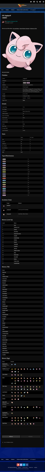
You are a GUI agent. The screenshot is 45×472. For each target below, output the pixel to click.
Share (11, 437)
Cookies (35, 467)
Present (4, 368)
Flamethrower (5, 314)
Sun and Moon (16, 28)
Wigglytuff (9, 213)
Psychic (4, 304)
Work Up (4, 272)
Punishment (4, 412)
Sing (15, 225)
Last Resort (4, 392)
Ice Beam (4, 280)
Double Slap (16, 237)
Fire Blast (4, 316)
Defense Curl (16, 227)
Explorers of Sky (33, 28)
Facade (3, 318)
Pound (15, 229)
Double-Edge (16, 263)
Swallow (15, 246)
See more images (5, 72)
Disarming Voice (17, 233)
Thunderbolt (4, 297)
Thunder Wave (5, 333)
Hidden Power (5, 276)
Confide (4, 354)
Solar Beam (4, 295)
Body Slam (16, 254)
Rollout (15, 239)
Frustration (4, 293)
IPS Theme (10, 467)
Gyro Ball (16, 256)
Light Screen (5, 285)
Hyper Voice (16, 261)
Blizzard (4, 282)
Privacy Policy (25, 467)
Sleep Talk (4, 346)
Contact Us (31, 467)
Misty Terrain (5, 417)
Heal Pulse (4, 423)
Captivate (4, 406)
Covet (3, 395)
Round (15, 242)
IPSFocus (15, 467)
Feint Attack (4, 374)
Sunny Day (4, 278)
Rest (15, 252)
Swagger (4, 344)
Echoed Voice (5, 327)
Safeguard (4, 291)
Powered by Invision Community (22, 468)
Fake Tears (4, 386)
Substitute (4, 348)
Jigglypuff (9, 209)
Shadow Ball (4, 306)
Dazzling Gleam (5, 352)
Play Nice (16, 231)
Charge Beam (5, 331)
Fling (3, 329)
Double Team (5, 310)
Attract (3, 323)
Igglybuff (8, 205)
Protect (3, 287)
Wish (3, 377)
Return (3, 301)
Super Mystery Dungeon (25, 28)
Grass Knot (4, 342)
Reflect (3, 312)
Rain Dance (4, 289)
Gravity (3, 398)
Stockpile (16, 244)
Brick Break (4, 308)
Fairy (24, 100)
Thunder (4, 299)
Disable (15, 235)
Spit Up (15, 248)
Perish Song (4, 363)
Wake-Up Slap (17, 250)
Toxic (3, 274)
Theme (19, 467)
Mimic (15, 259)
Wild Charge (4, 350)
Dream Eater (4, 339)
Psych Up (4, 337)
